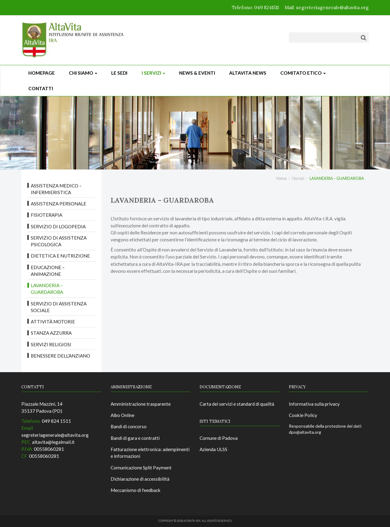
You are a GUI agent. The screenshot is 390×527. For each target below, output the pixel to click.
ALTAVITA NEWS (247, 73)
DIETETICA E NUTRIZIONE (60, 255)
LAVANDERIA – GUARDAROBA (47, 289)
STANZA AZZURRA (51, 333)
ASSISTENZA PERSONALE (58, 203)
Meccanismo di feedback (136, 490)
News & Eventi (197, 73)
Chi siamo (83, 73)
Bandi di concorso (129, 426)
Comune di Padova (219, 438)
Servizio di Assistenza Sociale (59, 307)
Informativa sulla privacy (314, 404)
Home (281, 178)
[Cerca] (363, 37)
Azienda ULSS (213, 449)
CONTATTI (40, 88)
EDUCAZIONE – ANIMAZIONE (48, 271)
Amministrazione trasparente (141, 404)
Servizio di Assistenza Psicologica (59, 241)
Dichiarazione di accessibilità (140, 479)
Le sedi (119, 73)
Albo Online (122, 415)
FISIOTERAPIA (46, 215)
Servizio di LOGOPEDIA (58, 226)
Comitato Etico (303, 73)
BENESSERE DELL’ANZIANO (60, 355)
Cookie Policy (303, 415)
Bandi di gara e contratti (135, 438)
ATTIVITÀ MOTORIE (53, 321)
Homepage (41, 73)
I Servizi (153, 73)
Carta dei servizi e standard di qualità (237, 404)
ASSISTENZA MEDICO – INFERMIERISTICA (56, 189)
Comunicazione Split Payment (141, 467)
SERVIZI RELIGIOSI (51, 344)
